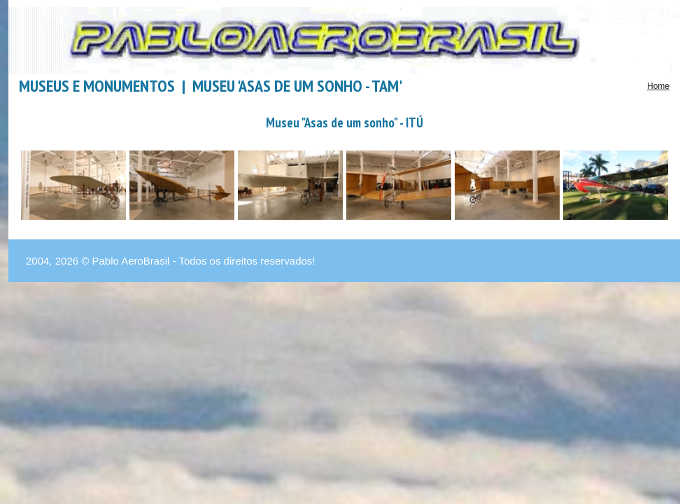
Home (658, 86)
